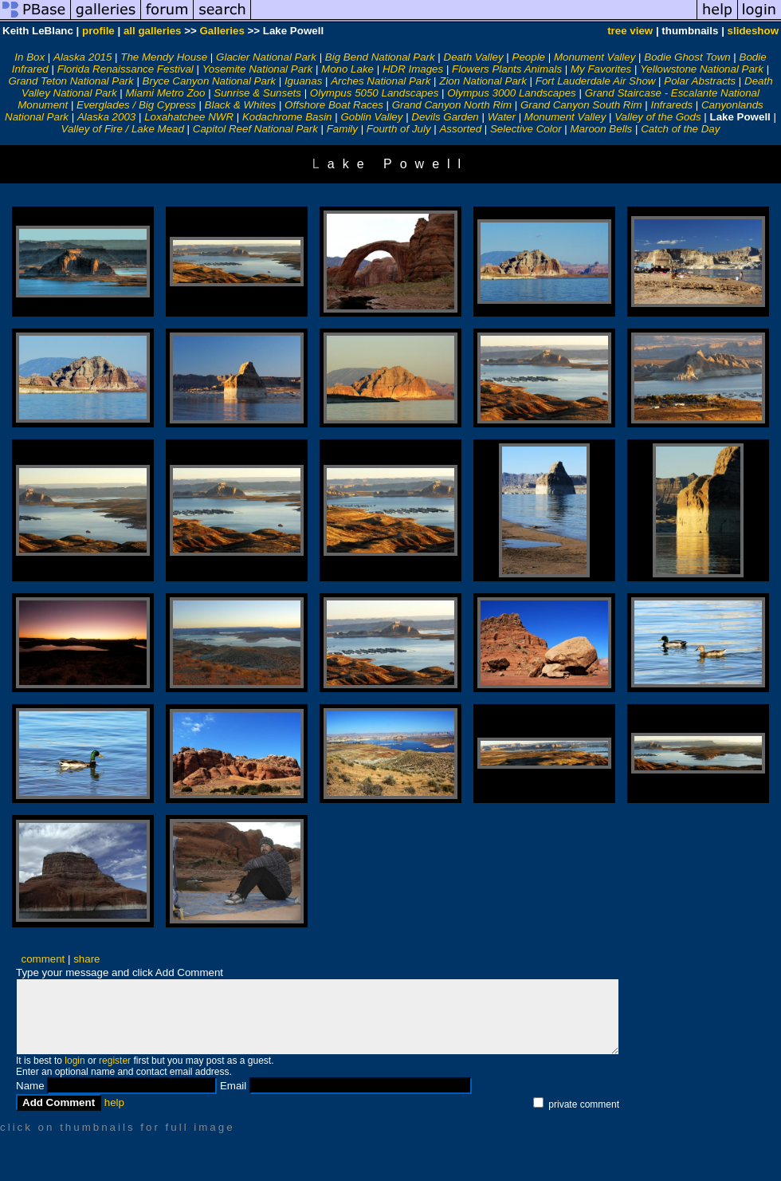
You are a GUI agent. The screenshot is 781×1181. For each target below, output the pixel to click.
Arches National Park (380, 81)
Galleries (221, 31)
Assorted (460, 129)
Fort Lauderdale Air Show (596, 81)
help (114, 1102)
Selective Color (526, 129)
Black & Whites (241, 105)
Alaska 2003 (106, 117)
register (115, 1060)
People (529, 57)
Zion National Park (483, 81)
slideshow (753, 31)
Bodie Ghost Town (687, 57)
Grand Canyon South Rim (581, 105)
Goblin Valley (371, 117)
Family (342, 129)
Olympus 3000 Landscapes (511, 93)
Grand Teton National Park (70, 81)
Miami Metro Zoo (165, 93)
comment (43, 959)
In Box (29, 57)
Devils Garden (444, 117)
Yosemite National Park (257, 69)
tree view (630, 31)
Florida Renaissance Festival (125, 69)
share (86, 959)
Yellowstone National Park (701, 69)
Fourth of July (399, 129)
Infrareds (671, 105)
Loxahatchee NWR (189, 117)
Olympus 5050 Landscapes (374, 93)
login (74, 1060)
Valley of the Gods (657, 117)
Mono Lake (347, 69)
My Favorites (601, 69)
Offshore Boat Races (334, 105)
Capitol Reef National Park (255, 129)
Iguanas (303, 81)
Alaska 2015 (82, 57)
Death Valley (474, 57)
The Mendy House (163, 57)
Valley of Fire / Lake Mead (122, 129)
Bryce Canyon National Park (209, 81)
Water (502, 117)
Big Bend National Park (380, 57)
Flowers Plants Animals (507, 69)
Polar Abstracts (700, 81)
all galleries (153, 31)
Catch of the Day (680, 129)
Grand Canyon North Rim (452, 105)
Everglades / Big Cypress (136, 105)
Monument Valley (594, 57)
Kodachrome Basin (287, 117)
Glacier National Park (266, 57)
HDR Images (413, 69)
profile (98, 31)
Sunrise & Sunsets (257, 93)
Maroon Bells (601, 129)
